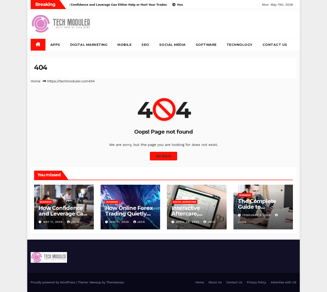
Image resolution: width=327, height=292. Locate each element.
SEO (145, 45)
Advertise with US (283, 282)
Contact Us (275, 45)
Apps (55, 45)
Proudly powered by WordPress (53, 282)
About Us (215, 282)
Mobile (124, 45)
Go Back (163, 156)
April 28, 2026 (188, 221)
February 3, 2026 (257, 215)
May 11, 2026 (53, 221)
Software (206, 45)
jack (139, 221)
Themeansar (115, 282)
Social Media (172, 45)
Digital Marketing (89, 45)
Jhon (73, 221)
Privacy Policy (256, 282)
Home (35, 81)
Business (45, 202)
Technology (240, 45)
